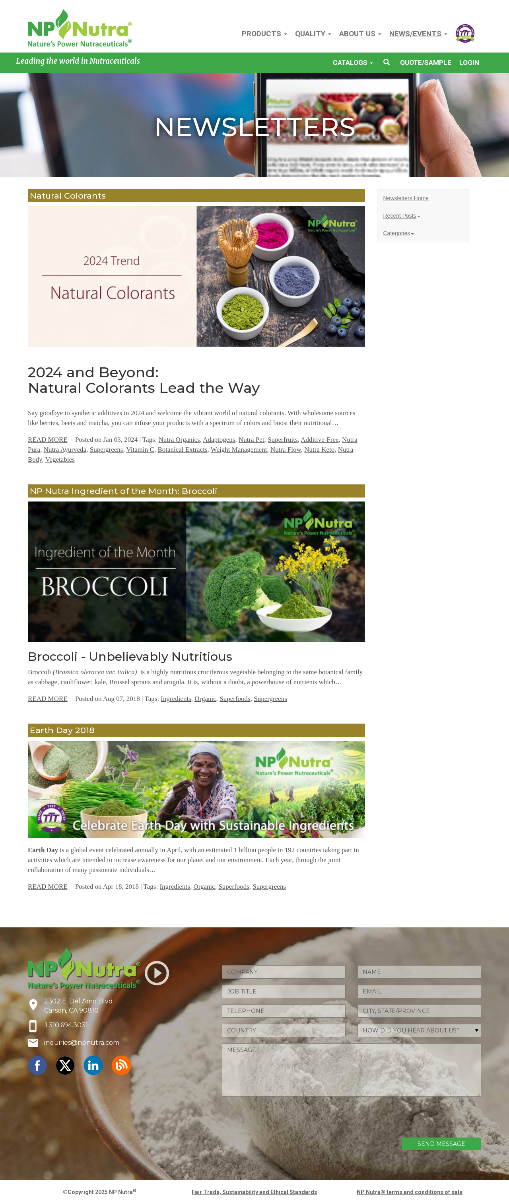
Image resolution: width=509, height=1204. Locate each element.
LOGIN (469, 62)
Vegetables (60, 459)
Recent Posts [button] (401, 216)
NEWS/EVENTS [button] (418, 33)
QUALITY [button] (313, 33)
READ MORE (48, 439)
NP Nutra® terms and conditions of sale (409, 1192)
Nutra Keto (319, 449)
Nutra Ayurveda (65, 449)
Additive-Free (319, 439)
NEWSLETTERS (255, 127)
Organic (205, 698)
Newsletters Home (406, 198)
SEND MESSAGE (441, 1143)
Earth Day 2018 (62, 730)
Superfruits (283, 439)
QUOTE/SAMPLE (425, 62)
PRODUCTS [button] (264, 33)
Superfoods (235, 698)
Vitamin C (140, 449)
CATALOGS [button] (353, 62)
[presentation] (420, 1118)
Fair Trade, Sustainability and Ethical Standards (254, 1192)
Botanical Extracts (182, 449)
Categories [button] (398, 233)
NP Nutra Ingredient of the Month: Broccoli (123, 491)
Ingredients (176, 698)
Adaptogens (219, 439)
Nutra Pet (251, 439)
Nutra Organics (179, 439)
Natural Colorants (68, 196)
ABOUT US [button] (360, 33)
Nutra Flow (285, 449)
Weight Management (239, 449)
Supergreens (106, 449)
